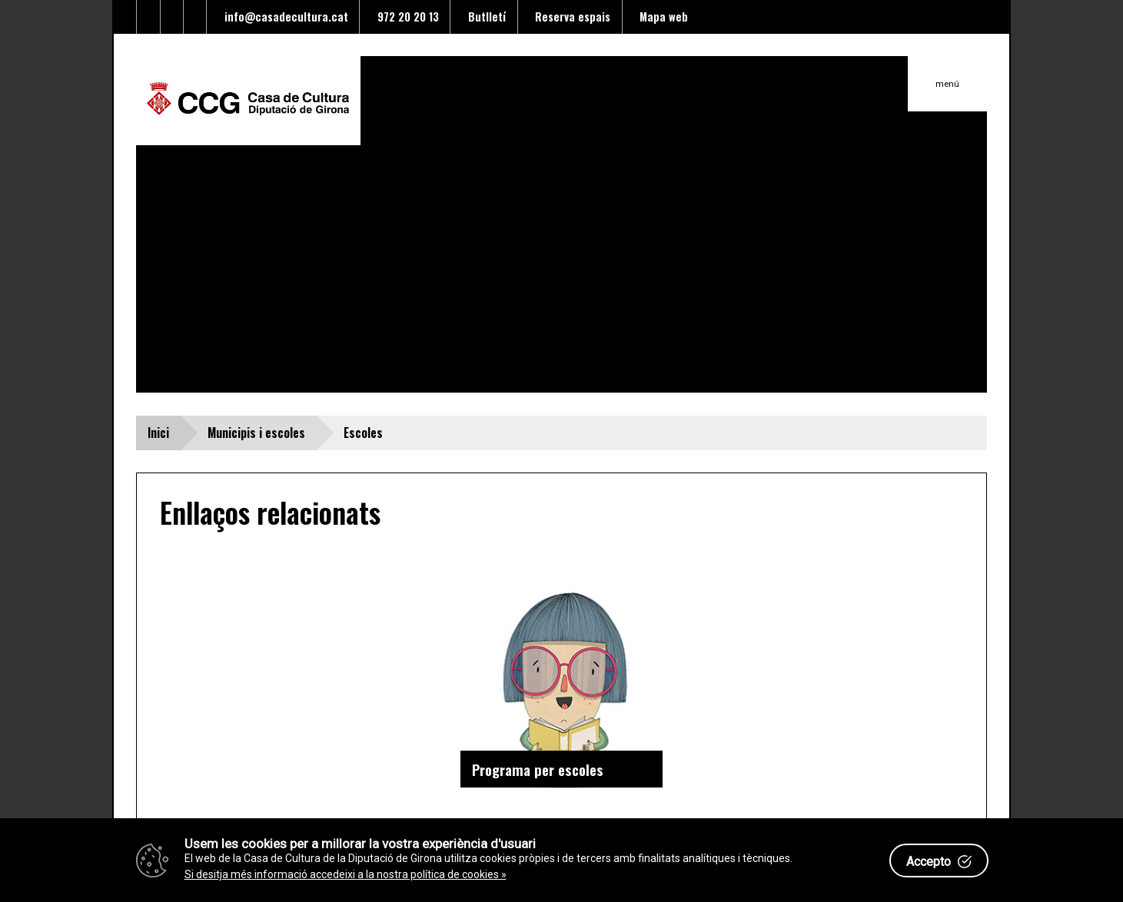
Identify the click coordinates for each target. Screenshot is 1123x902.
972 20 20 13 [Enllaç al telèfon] (405, 16)
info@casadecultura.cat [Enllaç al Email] (283, 16)
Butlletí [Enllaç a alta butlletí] (484, 16)
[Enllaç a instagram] (195, 17)
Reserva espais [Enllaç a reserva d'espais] (569, 16)
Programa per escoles (537, 769)
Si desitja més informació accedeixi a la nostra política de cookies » (345, 874)
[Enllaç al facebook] (148, 17)
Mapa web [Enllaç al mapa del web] (660, 16)
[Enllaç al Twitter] (125, 17)
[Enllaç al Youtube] (172, 17)
